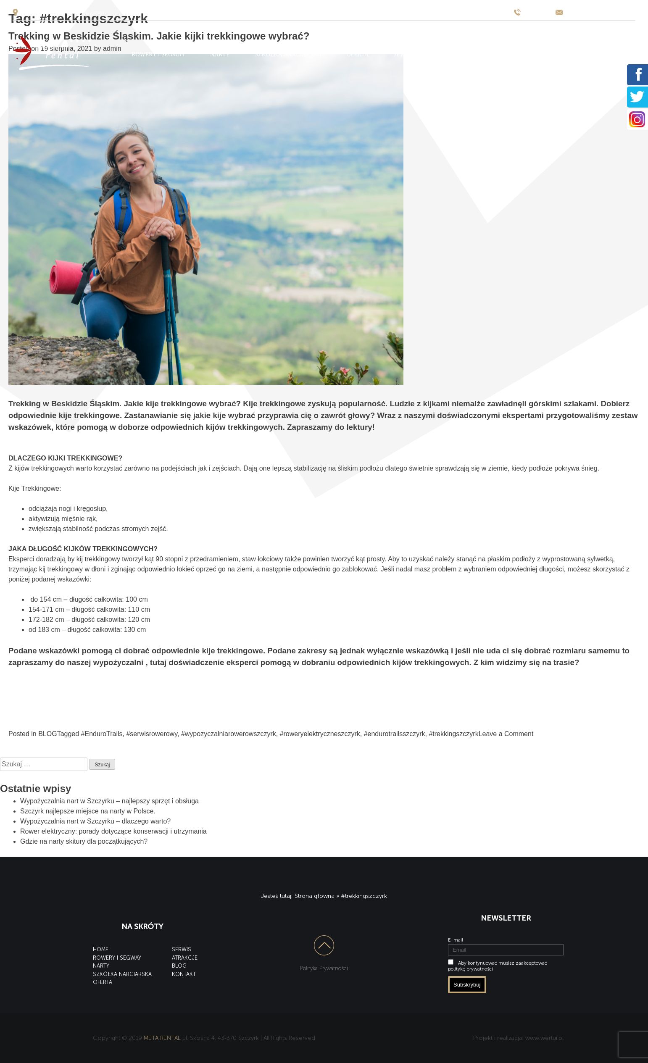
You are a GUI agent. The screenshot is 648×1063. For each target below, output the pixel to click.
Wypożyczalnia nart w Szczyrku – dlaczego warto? (95, 821)
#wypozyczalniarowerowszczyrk (228, 733)
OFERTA (358, 54)
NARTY (220, 54)
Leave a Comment (506, 733)
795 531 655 (538, 12)
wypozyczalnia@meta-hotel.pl (601, 12)
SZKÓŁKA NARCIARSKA (288, 54)
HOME (100, 949)
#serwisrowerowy (151, 733)
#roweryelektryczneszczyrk (320, 733)
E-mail (455, 940)
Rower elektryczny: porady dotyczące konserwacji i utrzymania (113, 831)
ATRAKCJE (454, 54)
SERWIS (404, 54)
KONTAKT (549, 54)
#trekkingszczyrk (453, 733)
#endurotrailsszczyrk (394, 733)
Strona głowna (315, 896)
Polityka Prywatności (324, 968)
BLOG (502, 54)
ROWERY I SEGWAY (158, 54)
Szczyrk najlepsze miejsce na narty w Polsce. (87, 811)
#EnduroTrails (102, 733)
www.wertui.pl (544, 1038)
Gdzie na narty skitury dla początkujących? (84, 841)
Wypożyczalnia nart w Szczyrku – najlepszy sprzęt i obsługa (109, 801)
